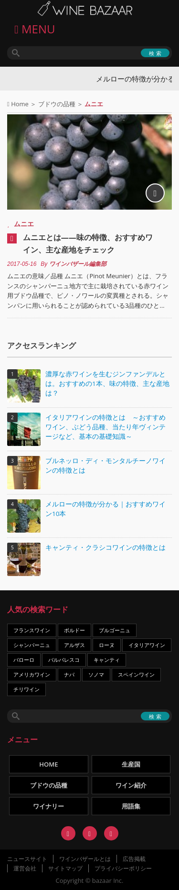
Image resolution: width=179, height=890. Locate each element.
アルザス (74, 644)
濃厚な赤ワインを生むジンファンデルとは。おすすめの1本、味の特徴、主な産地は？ (107, 383)
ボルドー (74, 630)
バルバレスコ (64, 659)
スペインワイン (136, 674)
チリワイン (26, 689)
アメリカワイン (31, 674)
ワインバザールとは (85, 859)
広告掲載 (134, 859)
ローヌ (107, 644)
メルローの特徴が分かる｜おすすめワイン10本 (105, 509)
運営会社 (24, 868)
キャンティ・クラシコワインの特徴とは (105, 547)
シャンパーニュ (31, 644)
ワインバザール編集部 (77, 264)
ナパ (69, 674)
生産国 (131, 764)
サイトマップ (65, 868)
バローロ (23, 659)
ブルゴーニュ (114, 630)
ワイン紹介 (131, 785)
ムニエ (24, 223)
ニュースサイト (27, 859)
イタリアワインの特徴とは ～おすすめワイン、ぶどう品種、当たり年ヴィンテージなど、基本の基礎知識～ (105, 427)
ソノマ (96, 674)
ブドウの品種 (56, 104)
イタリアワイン (146, 644)
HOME (48, 764)
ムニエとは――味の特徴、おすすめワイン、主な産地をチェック (88, 243)
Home (20, 104)
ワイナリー (48, 806)
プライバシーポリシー (123, 868)
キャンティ (107, 659)
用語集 (131, 806)
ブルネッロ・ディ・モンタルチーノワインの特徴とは (105, 465)
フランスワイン (31, 630)
